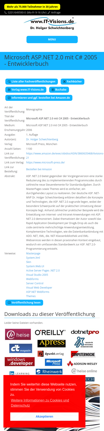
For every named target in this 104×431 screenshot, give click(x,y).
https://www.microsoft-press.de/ (45, 162)
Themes (31, 296)
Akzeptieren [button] (44, 416)
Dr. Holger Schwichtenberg (42, 139)
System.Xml (33, 257)
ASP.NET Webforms (37, 292)
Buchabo (59, 89)
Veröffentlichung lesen (24, 302)
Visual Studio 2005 (37, 275)
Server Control (35, 283)
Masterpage (33, 253)
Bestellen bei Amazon (39, 169)
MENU (52, 39)
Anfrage (56, 12)
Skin (28, 262)
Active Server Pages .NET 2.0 (43, 270)
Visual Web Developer (39, 287)
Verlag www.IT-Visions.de (26, 89)
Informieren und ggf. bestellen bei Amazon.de (39, 98)
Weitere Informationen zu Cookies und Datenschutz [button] (40, 403)
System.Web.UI (35, 266)
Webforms (32, 279)
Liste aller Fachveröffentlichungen (31, 81)
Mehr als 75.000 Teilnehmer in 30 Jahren (32, 7)
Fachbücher (72, 81)
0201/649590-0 (17, 12)
